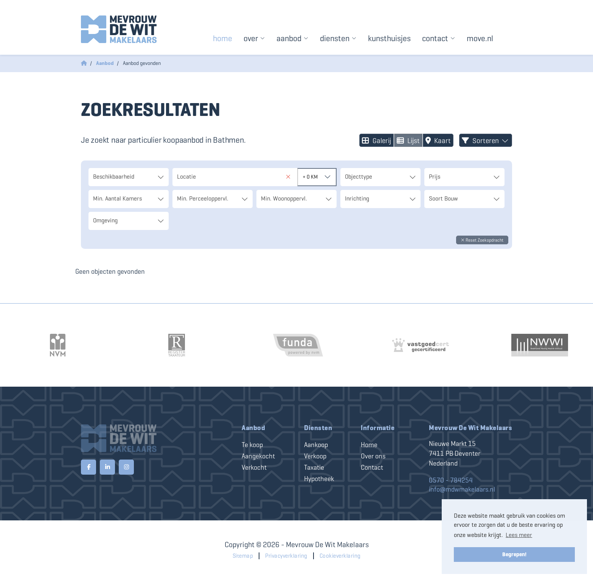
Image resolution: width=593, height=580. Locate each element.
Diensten (338, 38)
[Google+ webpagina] (126, 467)
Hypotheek (319, 479)
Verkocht (254, 467)
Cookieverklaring (340, 555)
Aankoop (316, 445)
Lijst (408, 140)
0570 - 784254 (451, 480)
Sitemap (243, 555)
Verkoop (315, 456)
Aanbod (292, 38)
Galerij (376, 140)
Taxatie (314, 467)
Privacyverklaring (286, 555)
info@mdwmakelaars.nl (462, 489)
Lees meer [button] (519, 534)
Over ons (373, 456)
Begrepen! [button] (514, 554)
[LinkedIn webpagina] (107, 467)
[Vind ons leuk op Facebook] (88, 467)
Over (254, 38)
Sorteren (485, 140)
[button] (482, 240)
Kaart (438, 140)
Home (222, 38)
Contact (438, 38)
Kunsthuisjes (389, 38)
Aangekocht (258, 456)
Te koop (252, 445)
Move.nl (480, 38)
